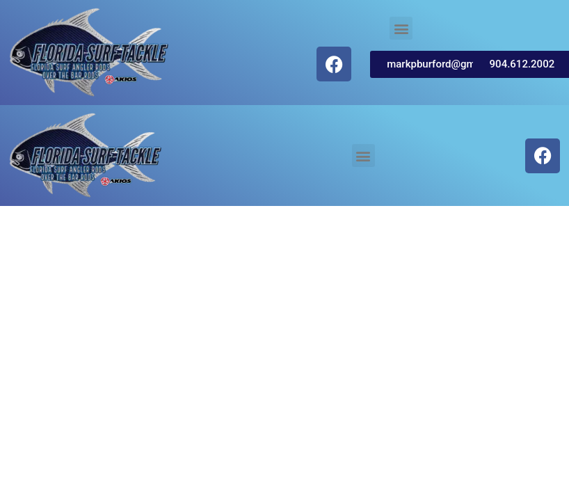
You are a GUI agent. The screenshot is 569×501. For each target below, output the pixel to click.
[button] (401, 28)
